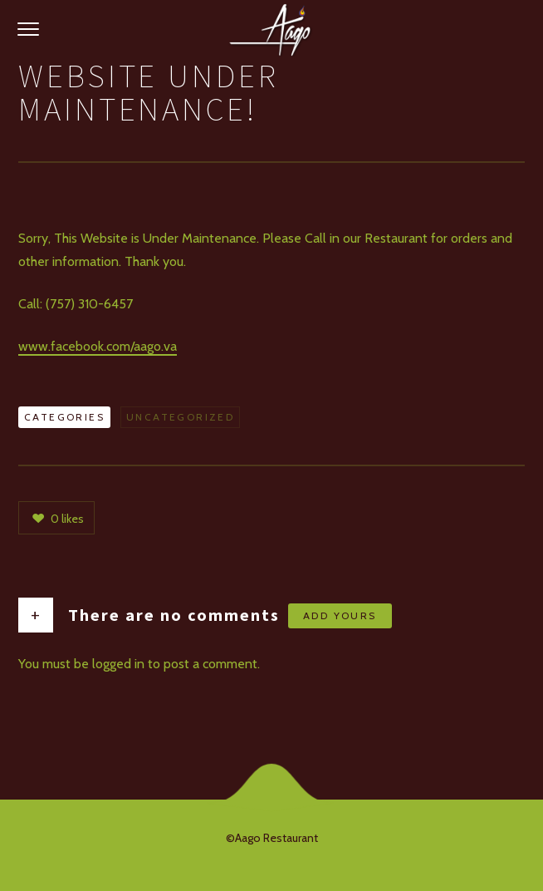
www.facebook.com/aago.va (97, 346)
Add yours (340, 615)
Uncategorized (180, 417)
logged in (118, 664)
